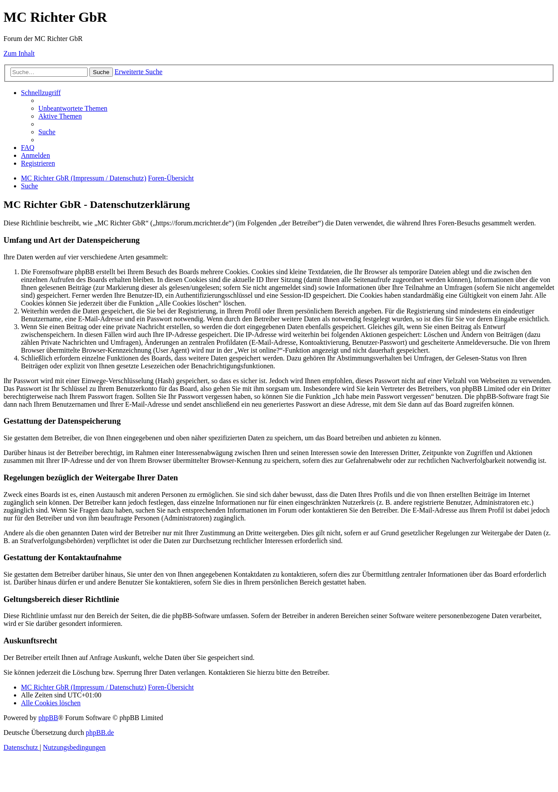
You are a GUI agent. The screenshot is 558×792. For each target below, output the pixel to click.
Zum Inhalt (19, 53)
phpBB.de (100, 732)
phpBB (48, 717)
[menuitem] (72, 108)
